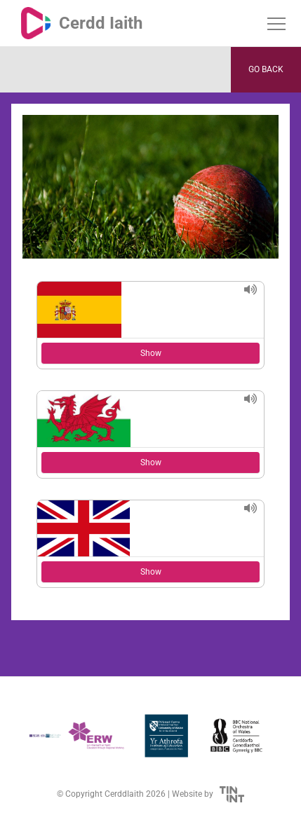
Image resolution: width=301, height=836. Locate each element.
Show (150, 353)
